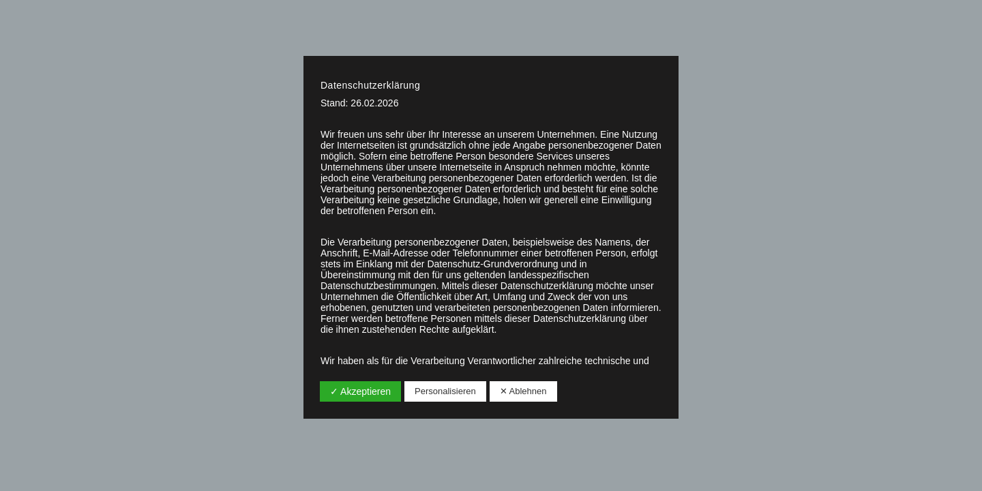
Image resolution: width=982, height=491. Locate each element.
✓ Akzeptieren (360, 391)
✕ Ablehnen (523, 391)
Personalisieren (445, 391)
